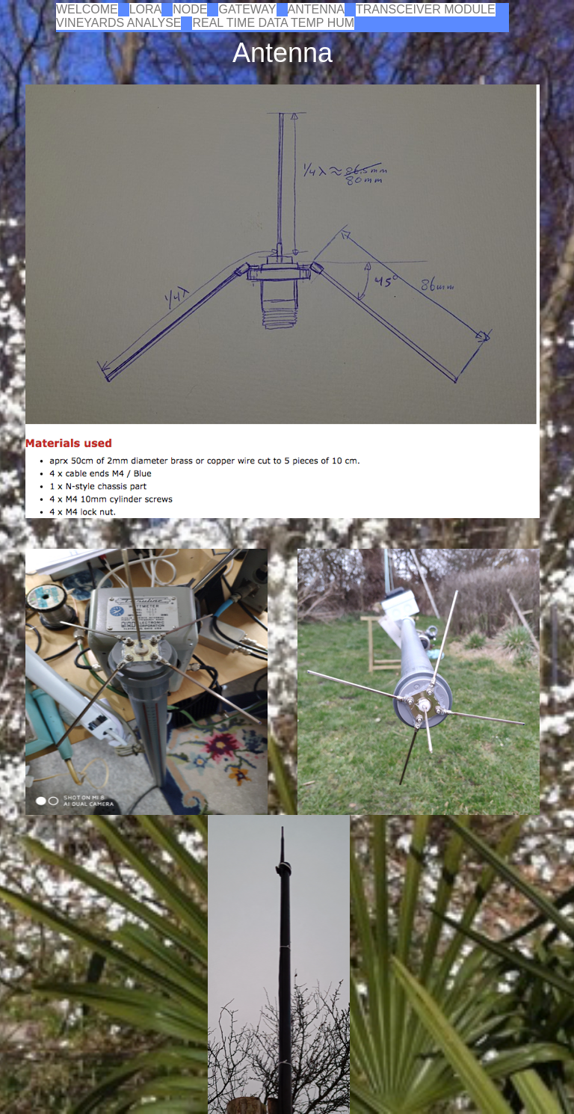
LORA (145, 9)
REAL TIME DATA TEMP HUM (273, 22)
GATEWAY (247, 9)
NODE (190, 9)
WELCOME (87, 9)
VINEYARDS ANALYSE (118, 22)
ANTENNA (316, 9)
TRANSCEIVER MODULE (426, 9)
